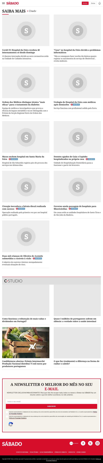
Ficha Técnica (34, 452)
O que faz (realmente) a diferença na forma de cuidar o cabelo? (76, 362)
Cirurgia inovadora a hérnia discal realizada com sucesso (24, 207)
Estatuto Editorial (22, 452)
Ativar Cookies (81, 452)
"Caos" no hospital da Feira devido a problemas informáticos (77, 51)
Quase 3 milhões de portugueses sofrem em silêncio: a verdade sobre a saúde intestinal (75, 319)
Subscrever (51, 406)
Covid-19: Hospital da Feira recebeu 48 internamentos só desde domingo (21, 51)
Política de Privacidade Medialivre (17, 418)
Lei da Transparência (46, 452)
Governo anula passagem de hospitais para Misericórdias (75, 207)
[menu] (3, 3)
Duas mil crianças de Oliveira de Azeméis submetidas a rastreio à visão (22, 257)
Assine (85, 3)
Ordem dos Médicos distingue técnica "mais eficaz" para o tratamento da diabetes (23, 103)
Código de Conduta (60, 452)
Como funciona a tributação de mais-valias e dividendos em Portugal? (24, 319)
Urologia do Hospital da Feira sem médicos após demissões (75, 103)
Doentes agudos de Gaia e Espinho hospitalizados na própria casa (70, 157)
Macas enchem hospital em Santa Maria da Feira (23, 157)
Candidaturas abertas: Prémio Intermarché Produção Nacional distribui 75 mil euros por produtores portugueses (24, 364)
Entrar (93, 3)
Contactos (71, 452)
